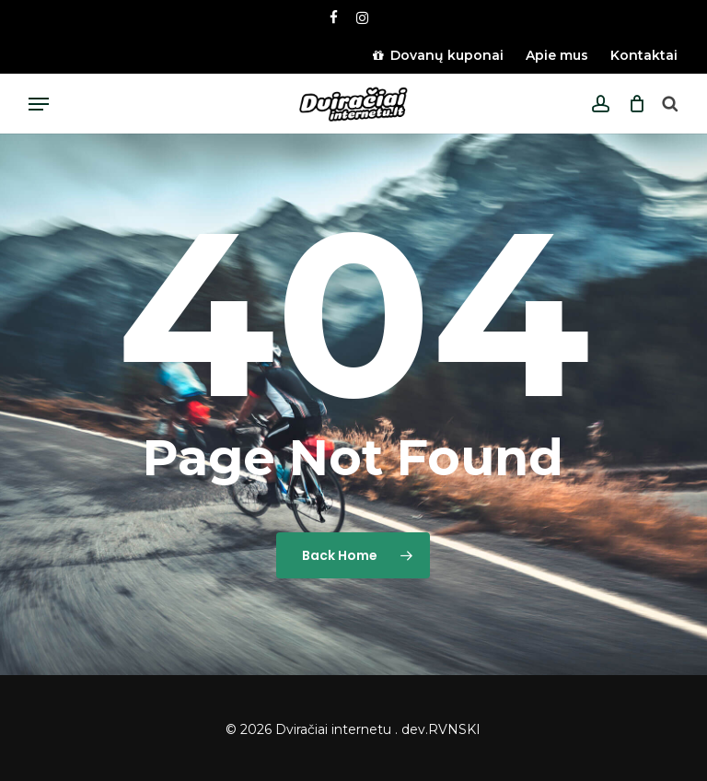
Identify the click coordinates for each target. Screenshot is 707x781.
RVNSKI (454, 729)
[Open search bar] (669, 104)
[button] (39, 104)
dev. (414, 729)
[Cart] (632, 104)
